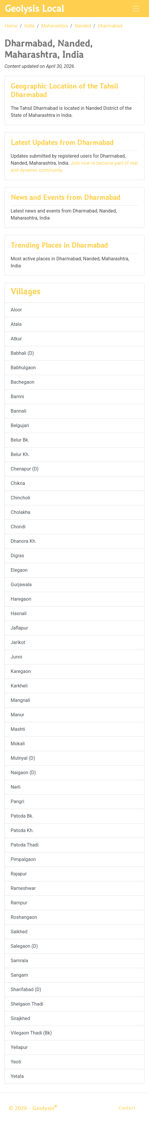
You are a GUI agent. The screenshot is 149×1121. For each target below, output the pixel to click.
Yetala (17, 1076)
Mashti (18, 729)
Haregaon (21, 599)
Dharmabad (110, 26)
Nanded (83, 26)
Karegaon (21, 671)
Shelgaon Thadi (27, 1004)
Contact (126, 1108)
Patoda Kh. (22, 830)
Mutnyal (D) (23, 758)
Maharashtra (54, 26)
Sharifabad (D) (26, 989)
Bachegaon (22, 382)
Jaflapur (19, 628)
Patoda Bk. (22, 816)
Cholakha (21, 512)
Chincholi (20, 498)
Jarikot (18, 642)
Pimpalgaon (23, 859)
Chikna (18, 483)
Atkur (16, 338)
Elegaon (19, 570)
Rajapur (19, 874)
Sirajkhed (20, 1018)
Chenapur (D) (25, 469)
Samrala (19, 960)
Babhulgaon (23, 367)
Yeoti (16, 1062)
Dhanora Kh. (23, 541)
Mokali (18, 743)
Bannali (18, 411)
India (29, 26)
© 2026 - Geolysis (33, 1108)
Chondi (18, 527)
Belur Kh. (20, 454)
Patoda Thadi (25, 845)
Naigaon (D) (23, 772)
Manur (17, 715)
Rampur (19, 903)
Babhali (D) (22, 353)
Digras (17, 555)
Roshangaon (24, 917)
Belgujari (20, 425)
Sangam (19, 975)
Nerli (15, 787)
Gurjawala (21, 584)
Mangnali (20, 700)
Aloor (16, 310)
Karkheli (19, 686)
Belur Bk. (20, 440)
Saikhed (19, 931)
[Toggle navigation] (136, 8)
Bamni (17, 396)
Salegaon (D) (24, 946)
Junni (16, 657)
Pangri (17, 801)
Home (11, 26)
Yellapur (19, 1047)
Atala (16, 324)
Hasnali (19, 613)
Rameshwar (23, 888)
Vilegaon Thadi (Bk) (31, 1033)
